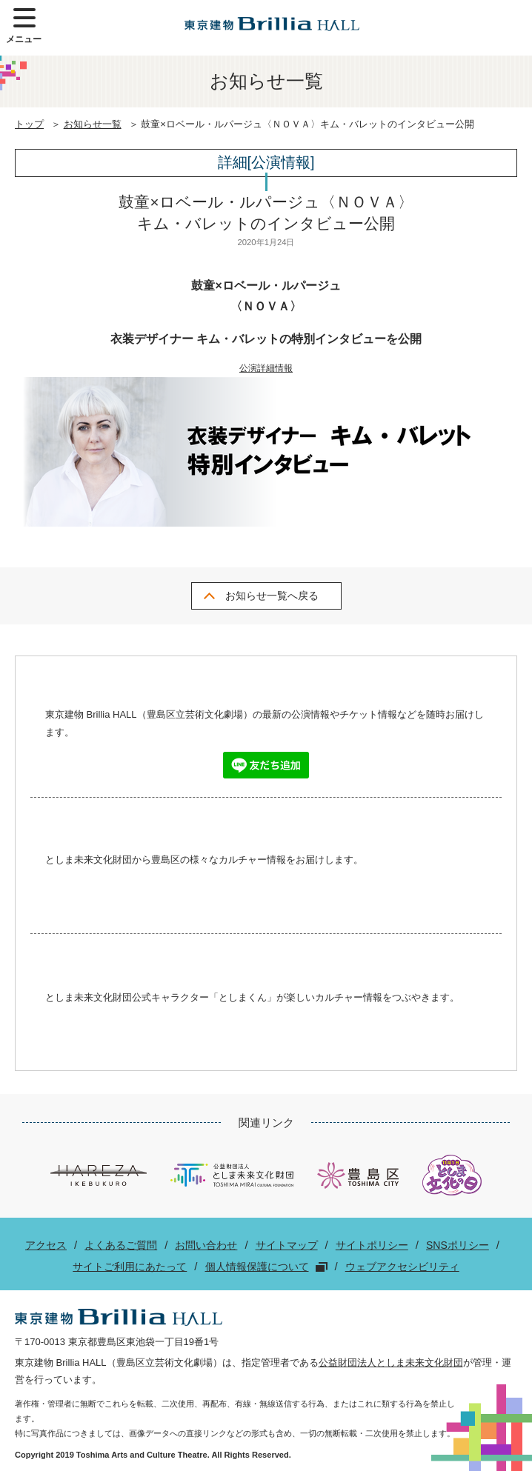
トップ (29, 124)
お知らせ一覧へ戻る (272, 595)
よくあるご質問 (120, 1245)
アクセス (46, 1245)
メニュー (23, 26)
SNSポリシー (457, 1245)
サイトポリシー (372, 1245)
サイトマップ (287, 1245)
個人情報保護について (257, 1266)
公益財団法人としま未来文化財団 (391, 1362)
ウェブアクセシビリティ (402, 1266)
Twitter (293, 897)
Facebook (239, 897)
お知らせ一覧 (93, 124)
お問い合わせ (206, 1245)
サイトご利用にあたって (130, 1266)
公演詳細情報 (266, 368)
